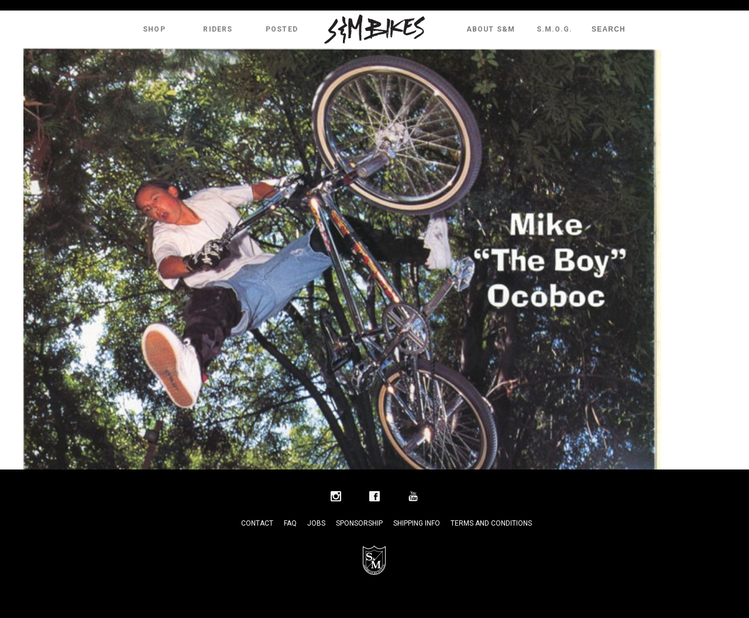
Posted (282, 29)
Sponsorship (359, 523)
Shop (154, 29)
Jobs (316, 523)
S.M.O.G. (555, 29)
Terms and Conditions (491, 523)
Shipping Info (416, 523)
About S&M (491, 29)
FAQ (290, 523)
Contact (257, 523)
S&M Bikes (374, 29)
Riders (217, 29)
